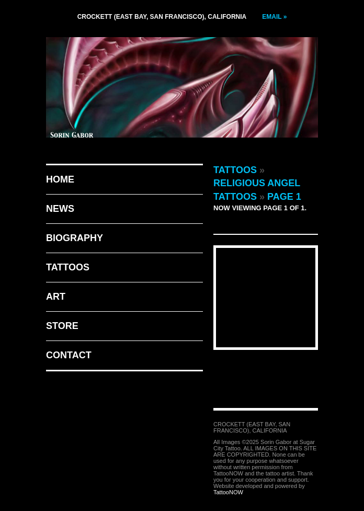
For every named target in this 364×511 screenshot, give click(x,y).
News (60, 208)
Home (60, 179)
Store (62, 326)
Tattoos (67, 267)
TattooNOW (228, 492)
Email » (274, 16)
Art (55, 296)
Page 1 (284, 196)
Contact (69, 355)
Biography (74, 238)
